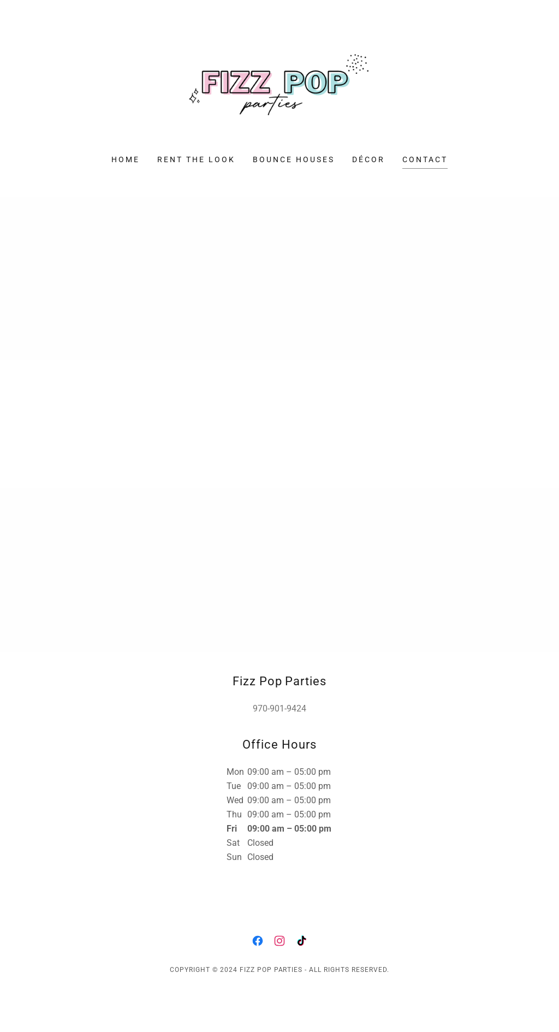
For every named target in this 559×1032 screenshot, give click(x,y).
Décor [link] (368, 159)
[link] (279, 84)
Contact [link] (425, 159)
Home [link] (125, 159)
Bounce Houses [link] (294, 159)
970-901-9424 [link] (279, 708)
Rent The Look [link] (196, 159)
